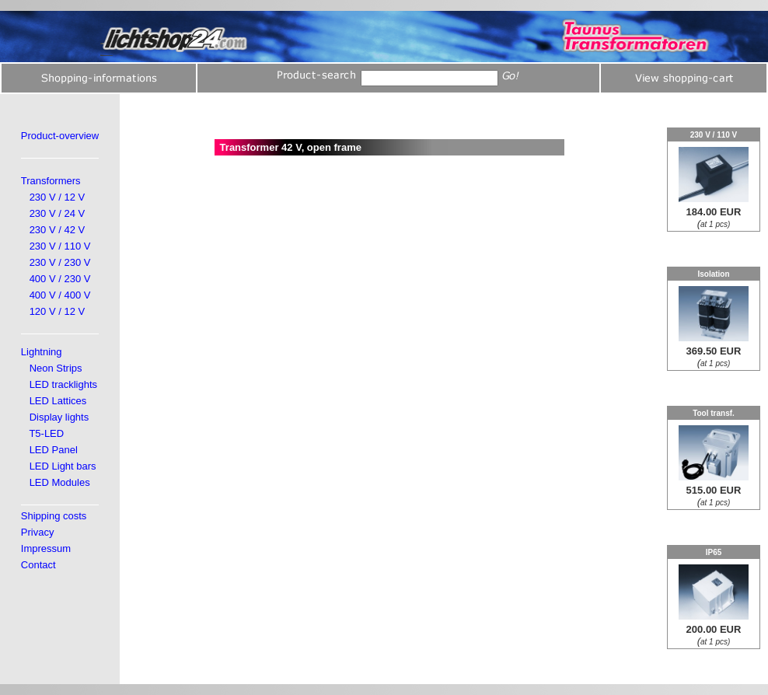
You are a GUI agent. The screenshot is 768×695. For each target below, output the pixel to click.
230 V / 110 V (60, 246)
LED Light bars (63, 466)
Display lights (59, 417)
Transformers (51, 181)
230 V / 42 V (58, 230)
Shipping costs (54, 516)
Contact (38, 565)
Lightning (41, 352)
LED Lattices (58, 401)
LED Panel (54, 450)
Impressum (46, 548)
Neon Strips (56, 368)
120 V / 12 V (58, 311)
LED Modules (60, 482)
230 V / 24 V (58, 213)
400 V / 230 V (60, 279)
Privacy (37, 532)
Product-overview (60, 135)
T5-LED (46, 433)
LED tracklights (63, 384)
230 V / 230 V (60, 262)
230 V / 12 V (58, 197)
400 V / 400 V (60, 295)
